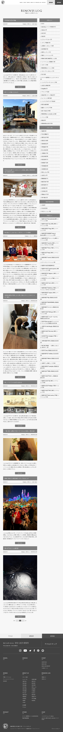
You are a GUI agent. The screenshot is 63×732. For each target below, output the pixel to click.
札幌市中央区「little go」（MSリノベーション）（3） (49, 312)
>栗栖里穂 (24, 696)
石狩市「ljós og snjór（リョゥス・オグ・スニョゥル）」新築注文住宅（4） (49, 322)
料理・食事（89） (45, 104)
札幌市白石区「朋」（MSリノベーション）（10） (49, 381)
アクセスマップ (51, 644)
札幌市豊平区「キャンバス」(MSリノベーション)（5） (49, 239)
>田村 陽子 (33, 683)
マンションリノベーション (8, 679)
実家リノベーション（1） (47, 55)
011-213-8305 (22, 643)
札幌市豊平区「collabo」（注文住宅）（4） (49, 354)
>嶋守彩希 (33, 694)
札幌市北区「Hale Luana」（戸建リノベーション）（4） (49, 396)
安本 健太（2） (44, 197)
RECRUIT (44, 2)
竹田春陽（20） (44, 166)
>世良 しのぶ (33, 687)
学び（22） (43, 74)
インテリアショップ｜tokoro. (48, 716)
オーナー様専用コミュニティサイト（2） (49, 78)
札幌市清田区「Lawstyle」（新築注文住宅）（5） (49, 367)
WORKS (28, 2)
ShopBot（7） (44, 88)
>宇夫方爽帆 (33, 698)
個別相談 (52, 636)
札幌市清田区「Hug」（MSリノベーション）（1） (49, 229)
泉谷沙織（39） (44, 156)
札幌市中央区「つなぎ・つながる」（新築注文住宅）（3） (49, 317)
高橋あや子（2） (45, 194)
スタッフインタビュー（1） (47, 71)
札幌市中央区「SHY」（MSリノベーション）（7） (49, 391)
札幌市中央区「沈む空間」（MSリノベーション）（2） (49, 224)
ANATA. (21, 2)
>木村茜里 (33, 689)
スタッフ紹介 (25, 677)
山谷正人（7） (44, 175)
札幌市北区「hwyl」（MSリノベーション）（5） (49, 253)
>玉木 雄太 (24, 687)
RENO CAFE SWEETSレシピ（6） (49, 58)
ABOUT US (32, 2)
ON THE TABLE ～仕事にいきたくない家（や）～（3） (49, 346)
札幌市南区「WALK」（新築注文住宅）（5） (49, 359)
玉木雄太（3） (44, 191)
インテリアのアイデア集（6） (48, 101)
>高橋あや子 (33, 696)
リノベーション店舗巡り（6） (48, 61)
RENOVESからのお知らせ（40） (48, 114)
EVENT (24, 2)
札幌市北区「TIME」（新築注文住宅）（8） (49, 372)
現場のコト (44, 677)
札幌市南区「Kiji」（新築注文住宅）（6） (49, 298)
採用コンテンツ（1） (46, 52)
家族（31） (43, 120)
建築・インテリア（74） (46, 107)
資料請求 (31, 636)
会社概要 (24, 705)
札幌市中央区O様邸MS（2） (47, 265)
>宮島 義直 (24, 685)
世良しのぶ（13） (45, 172)
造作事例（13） (44, 49)
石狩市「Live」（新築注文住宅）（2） (49, 350)
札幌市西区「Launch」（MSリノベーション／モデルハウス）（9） (49, 244)
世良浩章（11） (44, 159)
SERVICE (25, 658)
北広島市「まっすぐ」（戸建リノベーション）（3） (49, 279)
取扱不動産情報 (25, 718)
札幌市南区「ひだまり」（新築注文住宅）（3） (49, 308)
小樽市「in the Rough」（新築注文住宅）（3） (49, 327)
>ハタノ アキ (24, 679)
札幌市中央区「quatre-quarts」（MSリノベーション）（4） (49, 269)
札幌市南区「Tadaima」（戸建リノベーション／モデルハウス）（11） (49, 288)
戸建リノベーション (7, 677)
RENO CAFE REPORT (46, 666)
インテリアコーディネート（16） (49, 82)
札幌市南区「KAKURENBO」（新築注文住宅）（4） (49, 303)
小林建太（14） (44, 153)
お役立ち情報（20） (45, 85)
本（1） (42, 23)
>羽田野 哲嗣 (33, 679)
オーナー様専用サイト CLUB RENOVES (30, 716)
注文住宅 (5, 681)
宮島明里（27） (44, 143)
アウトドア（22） (45, 92)
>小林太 (23, 702)
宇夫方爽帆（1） (45, 134)
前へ (14, 620)
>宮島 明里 (33, 685)
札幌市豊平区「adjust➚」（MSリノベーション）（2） (49, 274)
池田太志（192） (45, 137)
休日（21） (43, 33)
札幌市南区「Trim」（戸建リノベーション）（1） (49, 248)
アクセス (10, 636)
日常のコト (44, 679)
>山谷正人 (33, 692)
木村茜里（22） (44, 169)
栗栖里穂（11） (44, 178)
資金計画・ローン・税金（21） (48, 95)
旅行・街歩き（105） (46, 111)
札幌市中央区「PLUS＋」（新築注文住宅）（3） (49, 376)
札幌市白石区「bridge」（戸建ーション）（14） (49, 386)
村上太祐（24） (44, 150)
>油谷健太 (33, 700)
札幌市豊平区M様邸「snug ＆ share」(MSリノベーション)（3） (48, 234)
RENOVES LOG (38, 2)
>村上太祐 (24, 692)
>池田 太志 (24, 681)
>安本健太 (24, 698)
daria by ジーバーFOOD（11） (48, 27)
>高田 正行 (33, 681)
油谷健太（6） (44, 188)
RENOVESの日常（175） (47, 123)
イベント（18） (44, 117)
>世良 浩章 (24, 683)
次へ (26, 620)
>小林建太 (33, 690)
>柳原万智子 (24, 694)
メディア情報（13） (45, 42)
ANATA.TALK (44, 662)
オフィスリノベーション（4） (48, 262)
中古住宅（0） (44, 208)
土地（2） (43, 205)
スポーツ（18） (44, 65)
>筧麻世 (23, 700)
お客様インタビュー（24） (47, 46)
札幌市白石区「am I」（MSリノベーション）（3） (49, 284)
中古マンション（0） (46, 211)
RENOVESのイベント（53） (47, 68)
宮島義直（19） (44, 147)
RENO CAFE (44, 664)
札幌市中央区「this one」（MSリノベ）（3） (49, 332)
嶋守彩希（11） (44, 185)
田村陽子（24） (44, 162)
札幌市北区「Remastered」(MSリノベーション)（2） (49, 219)
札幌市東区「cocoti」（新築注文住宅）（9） (49, 258)
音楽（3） (43, 36)
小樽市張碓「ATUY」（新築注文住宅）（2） (49, 341)
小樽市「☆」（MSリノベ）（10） (48, 363)
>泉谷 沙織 (24, 689)
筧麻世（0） (43, 131)
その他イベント (45, 668)
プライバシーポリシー (56, 728)
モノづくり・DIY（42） (46, 98)
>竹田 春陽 (24, 690)
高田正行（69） (44, 140)
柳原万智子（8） (45, 181)
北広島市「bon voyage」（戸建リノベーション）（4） (49, 336)
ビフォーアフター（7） (46, 39)
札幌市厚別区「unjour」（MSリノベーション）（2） (49, 293)
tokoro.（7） (44, 30)
